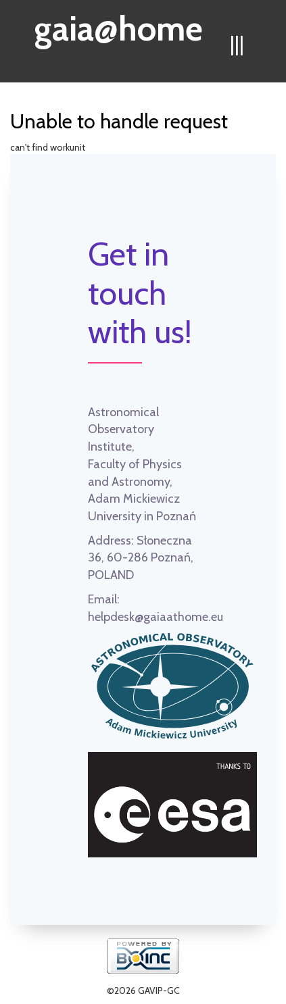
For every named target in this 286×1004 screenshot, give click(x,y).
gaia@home (118, 24)
